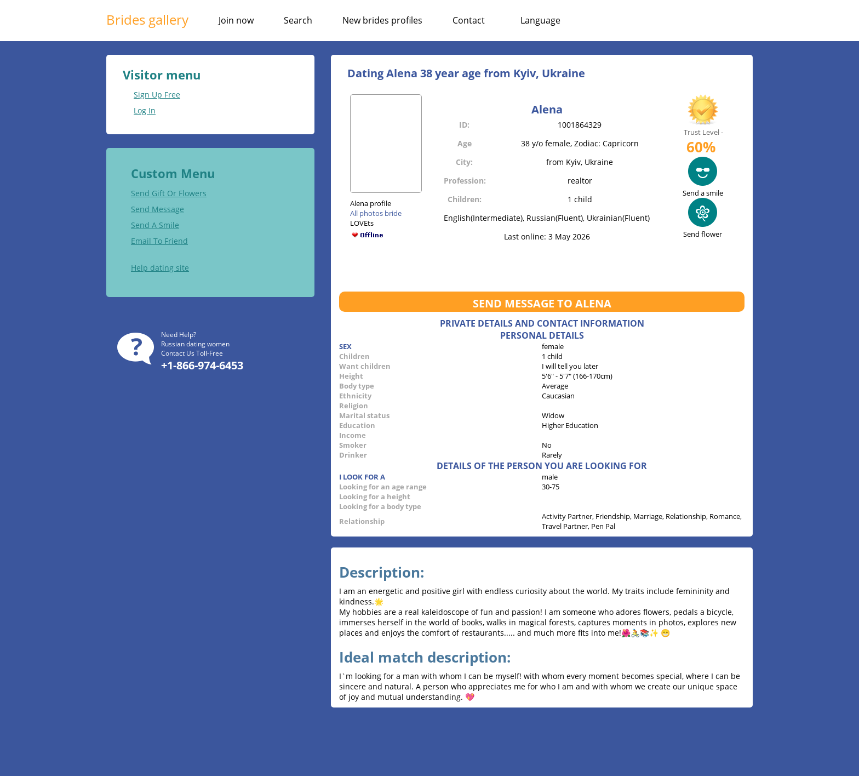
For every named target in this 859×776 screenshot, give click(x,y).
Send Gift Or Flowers (169, 193)
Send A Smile (155, 225)
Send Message (157, 209)
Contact (469, 20)
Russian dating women (195, 344)
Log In (145, 110)
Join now (236, 20)
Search (298, 20)
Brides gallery (147, 19)
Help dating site (160, 268)
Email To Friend (159, 241)
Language (540, 20)
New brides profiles (382, 20)
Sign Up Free (157, 94)
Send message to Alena (542, 303)
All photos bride (376, 213)
